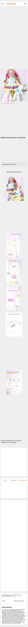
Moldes (13, 103)
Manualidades (7, 103)
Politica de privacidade (19, 601)
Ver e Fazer (13, 596)
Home (2, 103)
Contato (3, 601)
